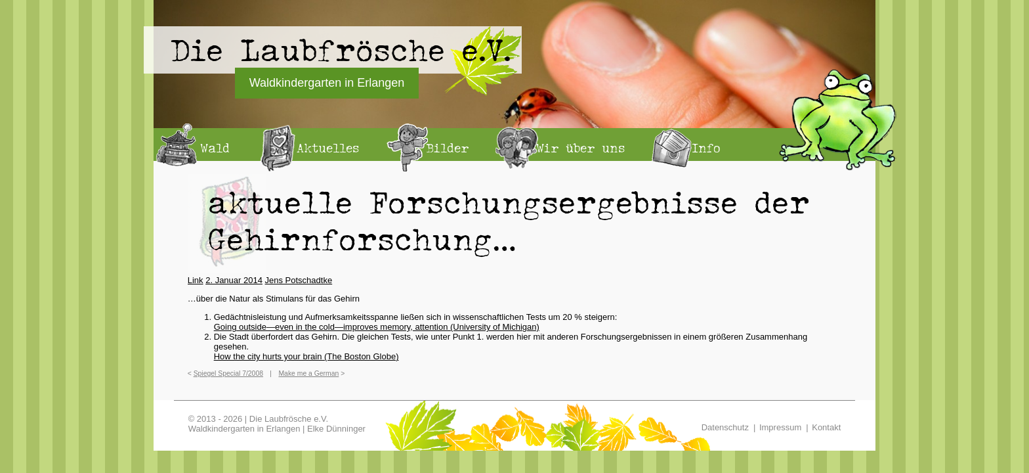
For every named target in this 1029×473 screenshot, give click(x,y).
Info (706, 148)
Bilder (447, 148)
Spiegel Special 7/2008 (228, 373)
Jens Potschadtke (299, 280)
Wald (215, 148)
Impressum (780, 427)
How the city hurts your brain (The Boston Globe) (306, 356)
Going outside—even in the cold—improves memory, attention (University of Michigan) (376, 327)
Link (195, 280)
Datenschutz (725, 427)
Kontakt (826, 427)
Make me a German (308, 373)
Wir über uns (580, 148)
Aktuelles (328, 148)
